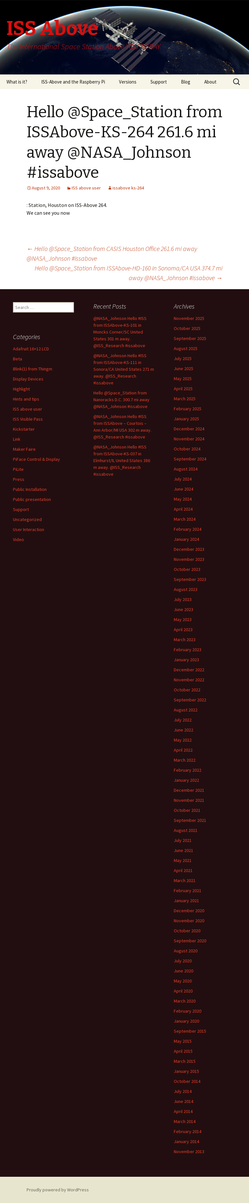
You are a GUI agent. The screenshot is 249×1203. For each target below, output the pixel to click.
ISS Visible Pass (28, 419)
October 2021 (187, 810)
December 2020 (189, 911)
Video (18, 539)
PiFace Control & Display (36, 459)
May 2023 (183, 619)
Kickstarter (24, 429)
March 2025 (185, 399)
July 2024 (183, 479)
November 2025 (189, 318)
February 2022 (187, 770)
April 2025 (183, 389)
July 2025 (183, 358)
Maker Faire (24, 449)
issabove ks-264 (128, 188)
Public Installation (30, 489)
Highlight (21, 389)
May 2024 (183, 499)
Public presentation (32, 499)
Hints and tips (26, 399)
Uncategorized (27, 519)
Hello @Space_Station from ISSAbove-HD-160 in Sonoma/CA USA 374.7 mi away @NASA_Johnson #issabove (128, 273)
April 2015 (183, 1051)
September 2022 (190, 700)
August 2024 (185, 469)
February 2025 (187, 409)
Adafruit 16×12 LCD (31, 349)
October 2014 (187, 1081)
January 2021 (186, 900)
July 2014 (183, 1091)
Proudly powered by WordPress (58, 1190)
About (210, 82)
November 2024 (189, 439)
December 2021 (189, 790)
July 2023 (183, 599)
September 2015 (190, 1031)
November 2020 (189, 921)
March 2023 (185, 639)
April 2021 (183, 870)
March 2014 (185, 1121)
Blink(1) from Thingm (32, 369)
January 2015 (186, 1071)
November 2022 (189, 680)
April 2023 (183, 629)
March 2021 (185, 880)
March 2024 (185, 519)
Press (18, 479)
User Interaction (28, 529)
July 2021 (183, 840)
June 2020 (183, 971)
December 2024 (189, 429)
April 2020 (183, 991)
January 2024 (186, 539)
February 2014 (187, 1131)
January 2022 (186, 780)
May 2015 (183, 1041)
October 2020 (187, 931)
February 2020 (187, 1011)
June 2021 (183, 850)
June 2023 (183, 609)
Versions (127, 82)
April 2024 (183, 509)
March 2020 (185, 1001)
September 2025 (190, 338)
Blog (185, 82)
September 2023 (190, 579)
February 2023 (187, 650)
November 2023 (189, 559)
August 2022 (185, 710)
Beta (17, 359)
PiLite (18, 469)
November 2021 (189, 800)
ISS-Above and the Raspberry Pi (73, 82)
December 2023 (189, 549)
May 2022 (183, 740)
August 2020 (185, 951)
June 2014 (183, 1101)
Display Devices (28, 379)
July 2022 (183, 720)
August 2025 (185, 348)
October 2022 (187, 690)
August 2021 (185, 830)
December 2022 (189, 670)
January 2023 (186, 660)
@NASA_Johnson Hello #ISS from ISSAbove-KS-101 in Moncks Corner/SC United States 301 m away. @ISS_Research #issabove (120, 331)
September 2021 (190, 820)
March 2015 (185, 1061)
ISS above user (86, 188)
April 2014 (183, 1111)
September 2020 (190, 941)
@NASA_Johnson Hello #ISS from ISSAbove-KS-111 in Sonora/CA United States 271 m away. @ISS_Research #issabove (123, 369)
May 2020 (183, 981)
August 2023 (185, 589)
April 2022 (183, 750)
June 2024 (183, 489)
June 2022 (183, 730)
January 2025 (186, 419)
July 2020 (183, 961)
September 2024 (190, 459)
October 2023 (187, 569)
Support (158, 82)
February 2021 (187, 890)
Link (16, 439)
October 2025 (187, 328)
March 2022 (185, 760)
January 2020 (186, 1021)
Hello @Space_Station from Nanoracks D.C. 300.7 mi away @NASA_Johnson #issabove (121, 399)
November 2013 (189, 1151)
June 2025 (183, 368)
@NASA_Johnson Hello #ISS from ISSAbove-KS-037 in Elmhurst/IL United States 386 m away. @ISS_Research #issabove (121, 460)
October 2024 (187, 449)
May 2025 (183, 378)
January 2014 (186, 1141)
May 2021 (183, 860)
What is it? (16, 82)
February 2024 (187, 529)
